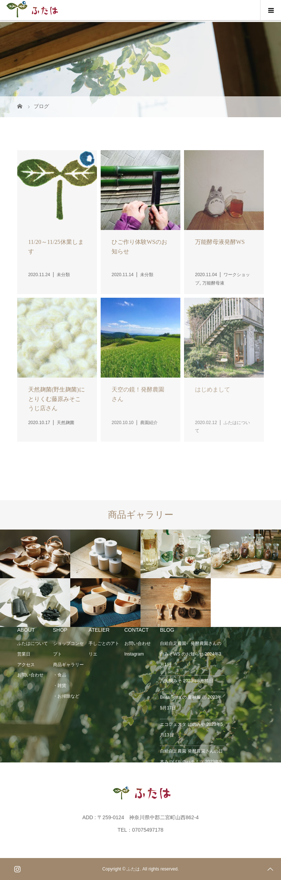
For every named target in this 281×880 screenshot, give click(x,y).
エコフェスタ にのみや (182, 724)
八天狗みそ (171, 680)
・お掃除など (66, 696)
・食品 (59, 674)
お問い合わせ (30, 674)
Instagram (134, 654)
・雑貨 (59, 685)
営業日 (23, 654)
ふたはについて (32, 643)
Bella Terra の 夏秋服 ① (183, 697)
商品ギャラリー (68, 664)
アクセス (26, 664)
